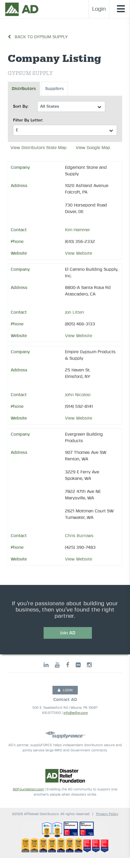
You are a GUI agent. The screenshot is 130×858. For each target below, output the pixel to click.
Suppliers (54, 89)
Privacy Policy (107, 814)
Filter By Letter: (28, 120)
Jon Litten (74, 312)
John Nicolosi (78, 395)
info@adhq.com (75, 713)
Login (99, 9)
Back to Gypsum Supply (38, 37)
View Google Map (93, 148)
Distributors (24, 89)
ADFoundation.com (28, 789)
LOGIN (65, 690)
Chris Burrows (79, 536)
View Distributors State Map (38, 148)
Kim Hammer (77, 230)
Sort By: (20, 106)
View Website (78, 253)
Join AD (67, 633)
